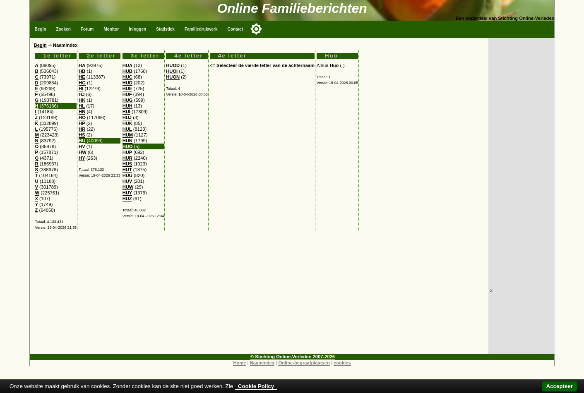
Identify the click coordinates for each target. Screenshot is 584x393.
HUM (128, 134)
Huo (334, 65)
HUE (127, 88)
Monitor (111, 29)
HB (82, 71)
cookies (342, 362)
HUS (127, 163)
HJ (81, 94)
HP (82, 123)
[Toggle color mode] (256, 29)
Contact (235, 29)
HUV (127, 181)
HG (82, 82)
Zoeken (63, 29)
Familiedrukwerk (201, 29)
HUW (128, 187)
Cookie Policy (256, 386)
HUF (127, 94)
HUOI (172, 71)
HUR (127, 158)
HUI (126, 111)
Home (239, 362)
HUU (127, 175)
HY (82, 158)
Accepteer (559, 386)
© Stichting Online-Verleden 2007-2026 (292, 356)
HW (83, 152)
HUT (127, 169)
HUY (127, 192)
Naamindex (262, 362)
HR (82, 129)
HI (81, 88)
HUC (127, 76)
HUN (127, 140)
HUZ (127, 198)
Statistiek (165, 29)
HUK (127, 123)
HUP (127, 152)
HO (82, 117)
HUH (127, 105)
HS (82, 134)
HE (82, 76)
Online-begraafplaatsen (303, 362)
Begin (40, 29)
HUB (127, 71)
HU (82, 140)
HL (82, 105)
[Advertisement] (259, 296)
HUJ (127, 117)
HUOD (173, 65)
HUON (173, 76)
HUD (127, 82)
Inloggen (137, 29)
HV (82, 146)
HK (82, 100)
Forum (87, 29)
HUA (127, 65)
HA (82, 65)
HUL (127, 129)
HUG (128, 100)
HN (82, 111)
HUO (128, 146)
